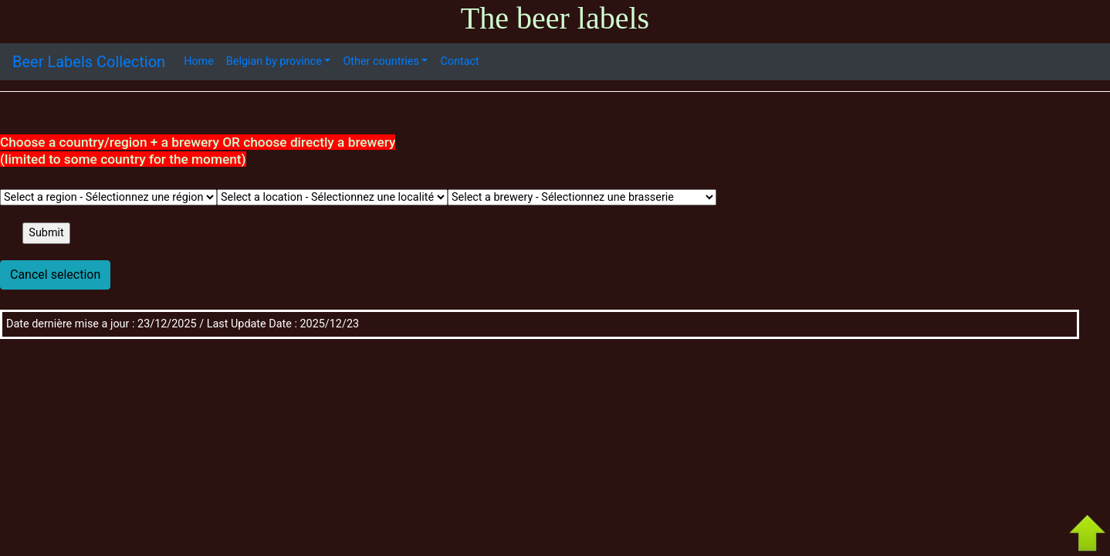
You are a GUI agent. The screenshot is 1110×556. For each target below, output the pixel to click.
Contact (459, 61)
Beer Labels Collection (88, 62)
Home (199, 61)
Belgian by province (274, 61)
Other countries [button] (380, 61)
